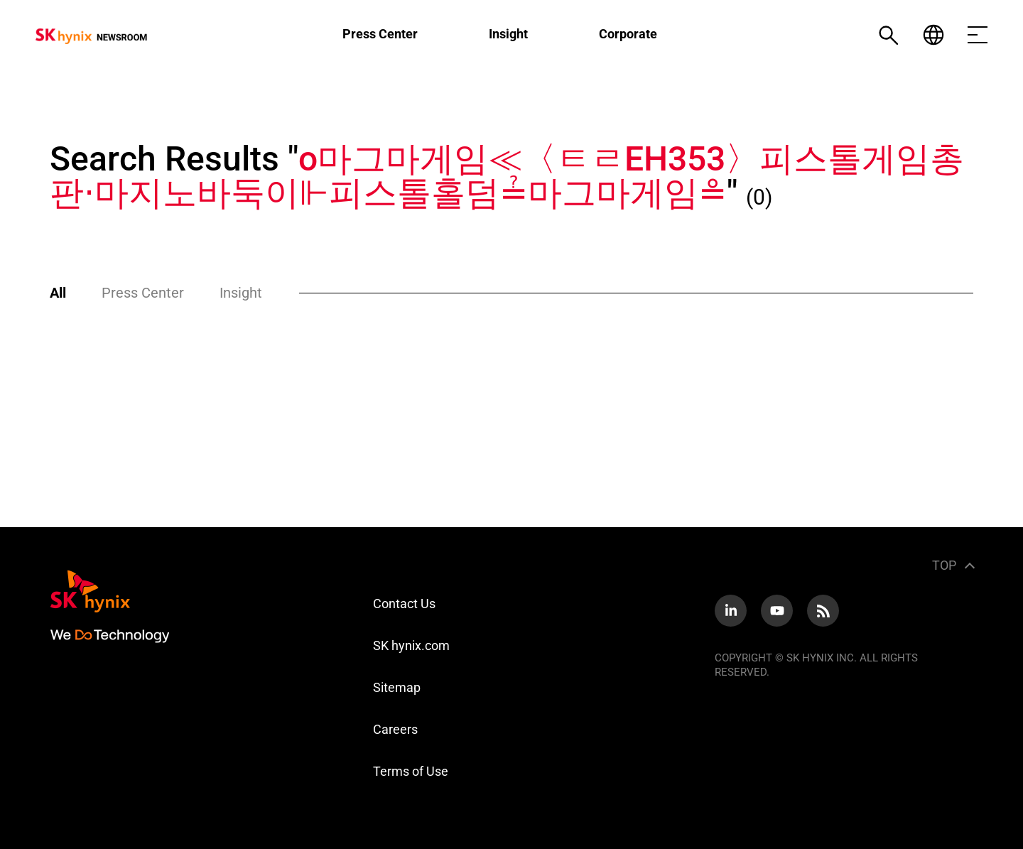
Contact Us (404, 603)
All (58, 292)
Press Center (380, 33)
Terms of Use (410, 771)
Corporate (628, 33)
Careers (395, 729)
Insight (508, 33)
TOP (944, 565)
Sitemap (397, 687)
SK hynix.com (411, 645)
